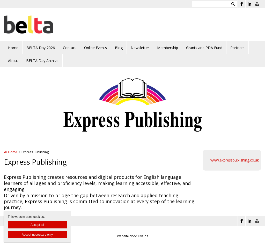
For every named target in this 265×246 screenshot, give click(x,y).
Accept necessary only (37, 234)
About (13, 60)
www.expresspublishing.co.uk (234, 160)
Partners (237, 47)
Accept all (37, 225)
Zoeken (233, 4)
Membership (167, 47)
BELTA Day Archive (42, 60)
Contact (69, 47)
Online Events (95, 47)
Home (13, 47)
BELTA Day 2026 (40, 47)
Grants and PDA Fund (204, 47)
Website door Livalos (132, 236)
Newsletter (140, 47)
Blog (119, 47)
